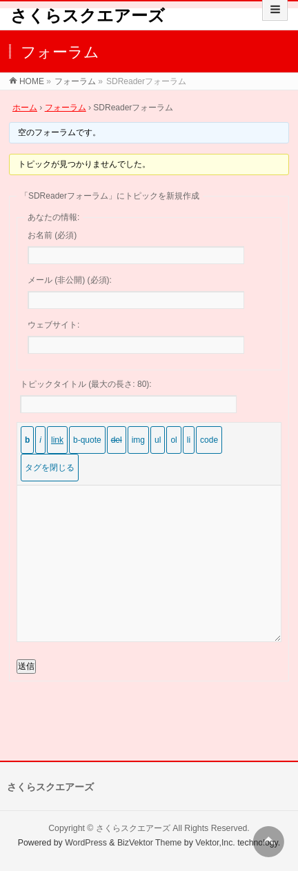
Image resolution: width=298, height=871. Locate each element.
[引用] (87, 440)
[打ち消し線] (116, 440)
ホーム (24, 107)
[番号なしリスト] (157, 440)
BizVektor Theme (149, 843)
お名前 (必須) (52, 235)
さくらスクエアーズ (87, 15)
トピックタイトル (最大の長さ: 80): (86, 384)
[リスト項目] (189, 440)
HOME (31, 81)
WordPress (86, 843)
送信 (26, 666)
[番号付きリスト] (173, 440)
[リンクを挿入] (57, 440)
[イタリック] (40, 440)
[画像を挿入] (138, 440)
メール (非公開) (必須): (70, 280)
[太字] (27, 440)
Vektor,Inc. (215, 843)
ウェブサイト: (53, 325)
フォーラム (75, 81)
